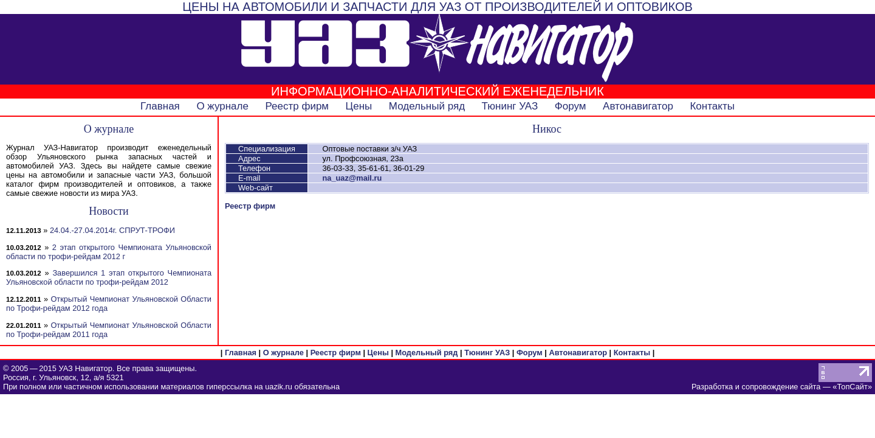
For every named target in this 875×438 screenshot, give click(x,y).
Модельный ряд (427, 106)
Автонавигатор (638, 106)
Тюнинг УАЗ (510, 106)
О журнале (222, 106)
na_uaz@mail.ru (352, 177)
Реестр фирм (297, 106)
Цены (359, 106)
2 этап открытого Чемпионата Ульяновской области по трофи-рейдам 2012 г (108, 252)
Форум (570, 106)
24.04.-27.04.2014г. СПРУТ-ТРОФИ (112, 230)
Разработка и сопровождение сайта (755, 386)
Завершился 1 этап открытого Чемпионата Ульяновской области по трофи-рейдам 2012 (108, 277)
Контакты (712, 106)
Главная (160, 106)
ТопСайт (852, 386)
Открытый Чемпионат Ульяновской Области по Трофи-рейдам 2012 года (108, 303)
